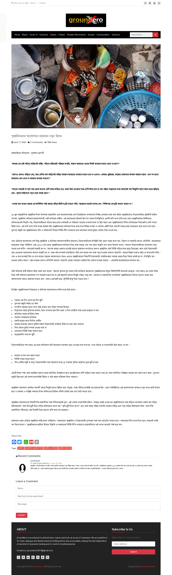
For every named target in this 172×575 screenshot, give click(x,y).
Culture (53, 35)
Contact (42, 3)
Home (17, 35)
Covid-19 (33, 35)
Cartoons (116, 35)
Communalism (103, 35)
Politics (62, 35)
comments (35, 461)
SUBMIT (22, 515)
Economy (44, 35)
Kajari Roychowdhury (41, 463)
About (33, 3)
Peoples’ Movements (76, 35)
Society (91, 35)
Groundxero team (147, 566)
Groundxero (38, 566)
